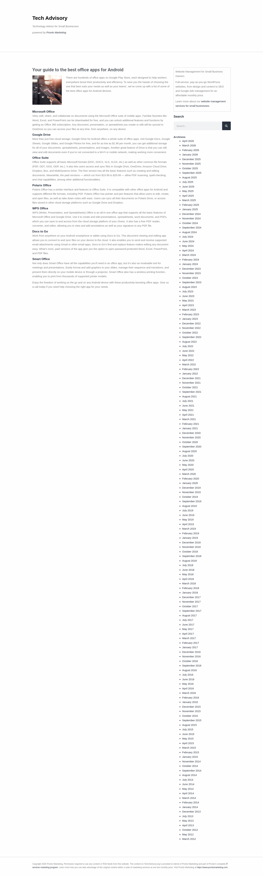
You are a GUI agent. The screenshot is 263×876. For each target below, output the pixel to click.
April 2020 (188, 469)
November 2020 (191, 437)
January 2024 (190, 264)
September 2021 (191, 391)
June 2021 (188, 405)
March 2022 (189, 364)
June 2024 (188, 241)
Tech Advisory (49, 18)
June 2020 (188, 460)
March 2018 (189, 583)
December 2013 (191, 811)
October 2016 (190, 661)
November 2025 (191, 163)
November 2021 (191, 382)
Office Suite (40, 157)
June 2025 (188, 186)
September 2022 (191, 337)
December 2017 (191, 597)
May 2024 (188, 245)
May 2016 (188, 683)
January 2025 (190, 209)
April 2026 (188, 140)
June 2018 (188, 569)
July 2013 (187, 816)
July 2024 (187, 236)
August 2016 (189, 670)
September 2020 (191, 446)
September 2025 (191, 172)
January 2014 (190, 807)
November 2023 (191, 273)
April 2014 (188, 793)
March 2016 (189, 692)
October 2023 (190, 277)
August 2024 (189, 232)
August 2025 (189, 177)
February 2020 (190, 478)
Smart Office (41, 259)
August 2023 (189, 286)
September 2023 (191, 282)
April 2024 (188, 250)
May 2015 (188, 738)
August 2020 (189, 451)
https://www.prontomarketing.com (212, 867)
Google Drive (41, 134)
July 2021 (187, 400)
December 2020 (191, 432)
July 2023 (187, 291)
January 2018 (190, 592)
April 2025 (188, 195)
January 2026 (190, 154)
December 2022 (191, 323)
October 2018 (190, 551)
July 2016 (187, 674)
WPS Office (40, 208)
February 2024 (190, 259)
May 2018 (188, 574)
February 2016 (190, 697)
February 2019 (190, 533)
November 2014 (191, 761)
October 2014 (190, 765)
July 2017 (187, 619)
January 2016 (190, 702)
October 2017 (190, 606)
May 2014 (188, 788)
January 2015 (190, 756)
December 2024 (191, 213)
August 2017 (189, 615)
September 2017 (191, 610)
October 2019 (190, 496)
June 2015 (188, 734)
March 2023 (189, 309)
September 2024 (191, 227)
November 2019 (191, 492)
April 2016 (188, 688)
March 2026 (189, 145)
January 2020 (190, 483)
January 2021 (190, 428)
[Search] (226, 126)
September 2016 (191, 665)
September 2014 (191, 770)
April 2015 (188, 743)
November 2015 (191, 711)
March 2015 (189, 747)
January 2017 (190, 647)
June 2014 (188, 784)
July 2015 (187, 729)
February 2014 (190, 802)
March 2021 (189, 419)
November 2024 (191, 218)
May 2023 (188, 300)
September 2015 (191, 720)
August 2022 (189, 341)
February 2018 (190, 588)
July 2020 (187, 455)
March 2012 (189, 838)
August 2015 (189, 724)
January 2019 (190, 537)
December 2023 (191, 268)
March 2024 (189, 254)
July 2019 (187, 510)
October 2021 (190, 387)
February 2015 (190, 752)
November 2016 (191, 656)
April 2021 (188, 414)
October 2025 (190, 168)
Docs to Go (40, 231)
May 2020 (188, 464)
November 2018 (191, 546)
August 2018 (189, 560)
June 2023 (188, 296)
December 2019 (191, 487)
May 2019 (188, 519)
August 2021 (189, 396)
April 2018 (188, 578)
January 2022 (190, 373)
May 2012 (188, 834)
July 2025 (187, 181)
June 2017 (188, 624)
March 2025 (189, 200)
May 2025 (188, 191)
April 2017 (188, 633)
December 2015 (191, 706)
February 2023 (190, 314)
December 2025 (191, 159)
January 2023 (190, 318)
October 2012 (190, 829)
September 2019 (191, 501)
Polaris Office (41, 185)
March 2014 (189, 797)
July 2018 (187, 565)
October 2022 (190, 332)
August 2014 (189, 775)
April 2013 (188, 825)
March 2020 (189, 473)
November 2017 (191, 601)
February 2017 (190, 642)
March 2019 (189, 528)
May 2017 (188, 629)
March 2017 (189, 638)
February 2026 (190, 150)
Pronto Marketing (56, 32)
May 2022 (188, 355)
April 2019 (188, 524)
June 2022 (188, 350)
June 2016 (188, 679)
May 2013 (188, 820)
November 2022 (191, 327)
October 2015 (190, 715)
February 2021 (190, 423)
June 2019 (188, 515)
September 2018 (191, 556)
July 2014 (187, 779)
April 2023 (188, 305)
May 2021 (188, 410)
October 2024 (190, 223)
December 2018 (191, 542)
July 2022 (187, 346)
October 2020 (190, 442)
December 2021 (191, 378)
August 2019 (189, 505)
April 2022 (188, 359)
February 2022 (190, 369)
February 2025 (190, 204)
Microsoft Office (43, 111)
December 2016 (191, 651)
